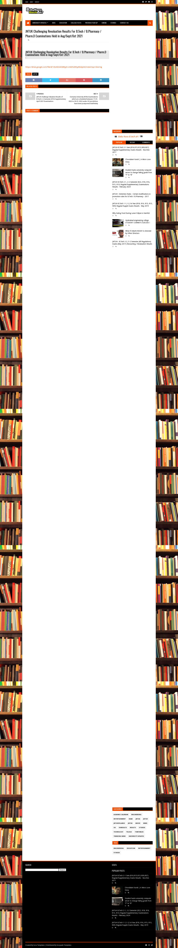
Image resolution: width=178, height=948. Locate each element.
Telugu (129, 832)
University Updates (39, 22)
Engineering (136, 814)
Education (63, 22)
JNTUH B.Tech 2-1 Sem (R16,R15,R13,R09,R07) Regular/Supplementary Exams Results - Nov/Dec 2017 (131, 149)
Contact (37, 2)
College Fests (76, 22)
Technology (118, 832)
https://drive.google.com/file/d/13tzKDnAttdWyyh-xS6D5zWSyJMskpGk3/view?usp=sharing (63, 67)
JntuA (138, 819)
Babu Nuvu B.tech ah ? (128, 136)
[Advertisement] (108, 12)
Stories (113, 22)
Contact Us (124, 22)
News (145, 823)
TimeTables (139, 832)
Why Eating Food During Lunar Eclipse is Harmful (131, 213)
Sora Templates (39, 945)
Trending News (120, 836)
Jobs (53, 22)
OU (115, 827)
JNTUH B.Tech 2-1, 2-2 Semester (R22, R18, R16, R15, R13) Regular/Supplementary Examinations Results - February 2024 (131, 184)
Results (133, 827)
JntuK (35, 74)
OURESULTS (123, 827)
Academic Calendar (121, 814)
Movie (137, 823)
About (31, 2)
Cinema (104, 22)
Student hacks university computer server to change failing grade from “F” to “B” (138, 172)
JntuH (145, 819)
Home (26, 2)
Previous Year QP (91, 22)
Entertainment (120, 819)
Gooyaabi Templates (64, 945)
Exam (131, 819)
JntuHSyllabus (119, 823)
